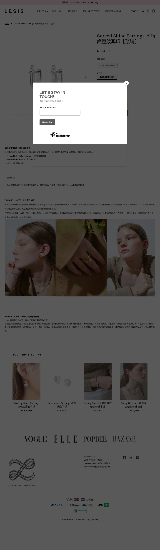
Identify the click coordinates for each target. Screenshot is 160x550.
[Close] (126, 83)
